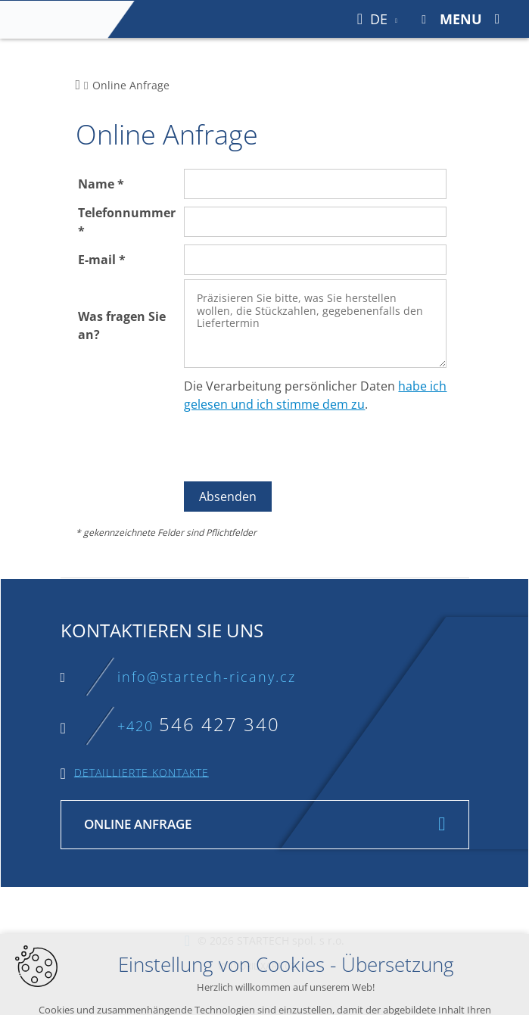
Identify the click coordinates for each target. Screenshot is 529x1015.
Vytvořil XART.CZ (257, 966)
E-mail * (102, 259)
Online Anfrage (137, 824)
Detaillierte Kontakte (141, 771)
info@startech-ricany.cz (206, 677)
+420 (198, 726)
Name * (101, 184)
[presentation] (299, 447)
